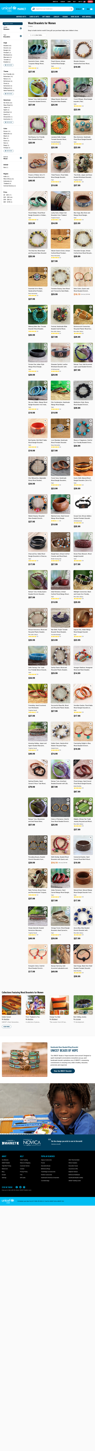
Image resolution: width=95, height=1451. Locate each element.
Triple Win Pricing (6, 1166)
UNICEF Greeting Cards (75, 1181)
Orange (6, 148)
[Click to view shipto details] (82, 1)
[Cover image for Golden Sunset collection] (11, 1005)
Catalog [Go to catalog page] (63, 1)
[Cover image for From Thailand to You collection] (35, 1005)
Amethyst (7, 112)
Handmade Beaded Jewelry (76, 1178)
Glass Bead (8, 105)
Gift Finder (46, 16)
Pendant (7, 53)
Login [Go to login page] (69, 1)
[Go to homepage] (14, 9)
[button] (45, 41)
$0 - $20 (7, 195)
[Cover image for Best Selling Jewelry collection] (83, 1005)
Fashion (65, 16)
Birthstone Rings (45, 1169)
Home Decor (75, 16)
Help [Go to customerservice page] (74, 1)
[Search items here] (50, 9)
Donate (4, 1175)
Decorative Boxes (45, 1166)
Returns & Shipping (25, 1163)
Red (5, 143)
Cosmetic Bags (45, 1181)
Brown (6, 131)
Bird (5, 167)
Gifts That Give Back (74, 1160)
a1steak (78, 1019)
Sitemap (4, 1178)
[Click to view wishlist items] (80, 9)
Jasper (6, 107)
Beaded (7, 46)
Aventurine (7, 119)
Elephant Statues (73, 1172)
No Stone (7, 103)
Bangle (7, 50)
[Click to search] (71, 9)
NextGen (6, 1019)
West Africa (8, 179)
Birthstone (7, 81)
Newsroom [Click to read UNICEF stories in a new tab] (5, 1169)
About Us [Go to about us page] (55, 1)
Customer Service (24, 1166)
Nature (7, 79)
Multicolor (7, 134)
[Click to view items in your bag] (89, 9)
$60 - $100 (7, 202)
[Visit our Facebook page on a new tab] (17, 1187)
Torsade (7, 60)
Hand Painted (8, 91)
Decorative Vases (73, 1166)
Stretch (7, 48)
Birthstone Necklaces (74, 1175)
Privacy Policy (23, 1172)
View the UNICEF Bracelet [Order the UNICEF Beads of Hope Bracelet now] (63, 1071)
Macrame (7, 57)
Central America (9, 186)
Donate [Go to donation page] (90, 1)
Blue (5, 138)
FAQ (21, 1175)
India (6, 177)
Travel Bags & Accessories (48, 1172)
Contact (22, 1169)
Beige (6, 145)
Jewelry (56, 16)
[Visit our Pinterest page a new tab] (24, 1187)
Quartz (6, 114)
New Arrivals (86, 16)
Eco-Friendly (8, 74)
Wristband (7, 55)
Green (6, 141)
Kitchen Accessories (46, 1175)
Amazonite (7, 117)
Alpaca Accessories (46, 1160)
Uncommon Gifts (73, 1169)
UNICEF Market (6, 1163)
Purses (43, 1163)
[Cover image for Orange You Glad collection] (59, 1005)
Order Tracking (24, 1160)
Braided (6, 62)
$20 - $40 (7, 197)
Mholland (54, 1019)
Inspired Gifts (21, 16)
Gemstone (7, 86)
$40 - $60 (7, 200)
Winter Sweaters (73, 1163)
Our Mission (5, 1160)
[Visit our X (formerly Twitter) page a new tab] (20, 1187)
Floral (6, 84)
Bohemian (8, 76)
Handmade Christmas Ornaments (50, 1178)
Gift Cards (22, 1178)
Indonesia (7, 181)
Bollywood (7, 88)
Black (6, 136)
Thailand (7, 184)
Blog (3, 1172)
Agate (6, 110)
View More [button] (8, 65)
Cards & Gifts (34, 16)
